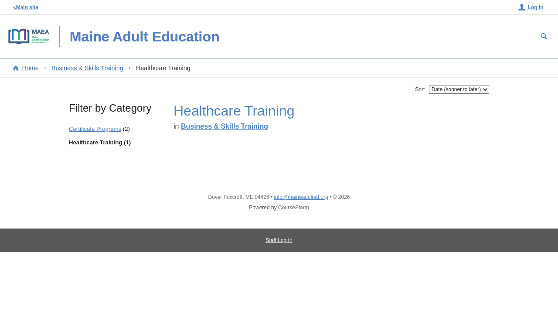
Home (30, 68)
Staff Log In (278, 240)
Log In (536, 7)
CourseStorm (293, 208)
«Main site (25, 7)
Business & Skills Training (87, 68)
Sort (420, 89)
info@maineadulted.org (301, 197)
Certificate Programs (95, 129)
